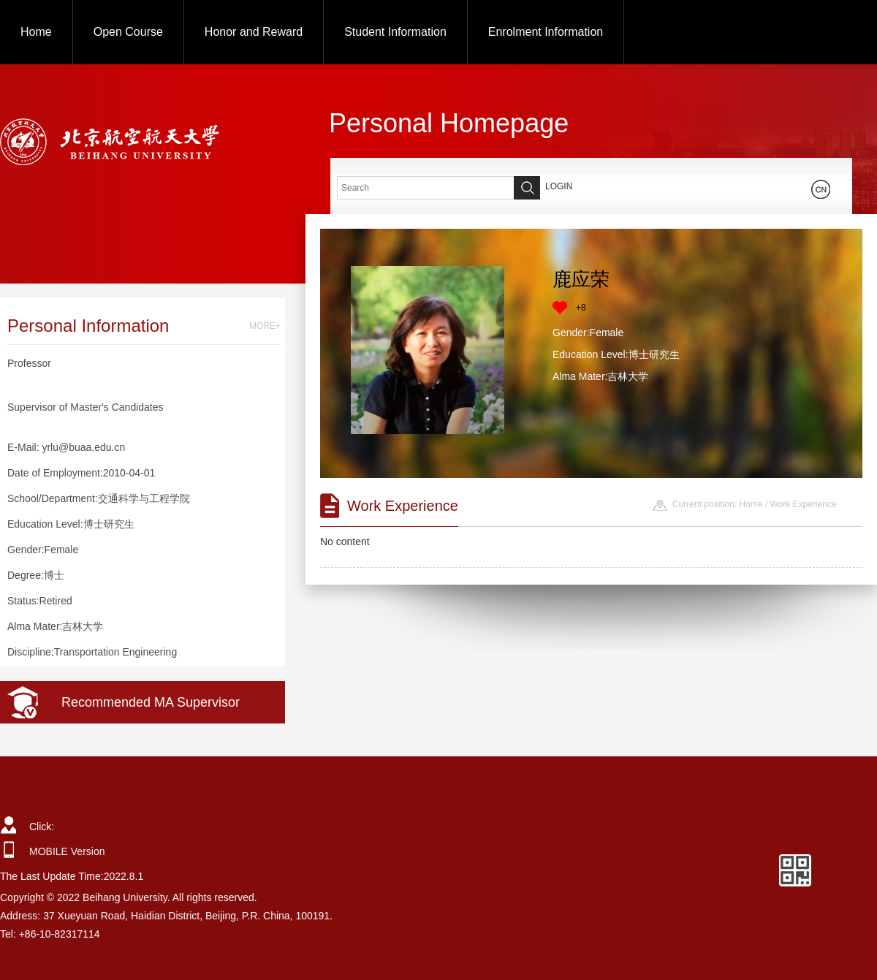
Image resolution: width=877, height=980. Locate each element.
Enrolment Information (545, 32)
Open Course (128, 32)
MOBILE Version (67, 851)
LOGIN (558, 186)
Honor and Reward (254, 32)
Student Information (395, 32)
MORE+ (265, 326)
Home (36, 32)
